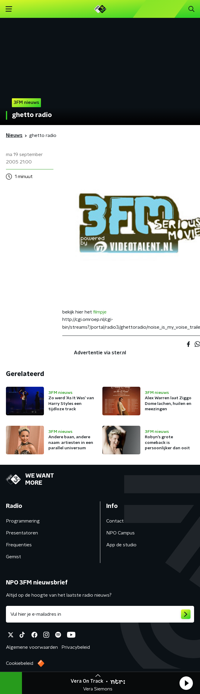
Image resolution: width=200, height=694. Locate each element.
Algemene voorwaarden (32, 647)
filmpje (100, 312)
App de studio (121, 544)
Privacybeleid (75, 647)
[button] (186, 683)
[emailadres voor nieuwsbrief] (100, 614)
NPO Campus (120, 533)
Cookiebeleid (19, 663)
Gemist (13, 556)
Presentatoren (22, 533)
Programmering (23, 521)
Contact (115, 521)
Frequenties (19, 544)
